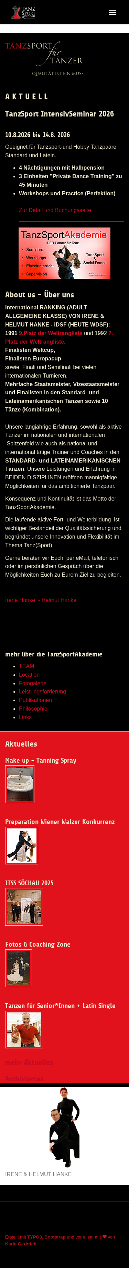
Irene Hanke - (23, 600)
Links (25, 717)
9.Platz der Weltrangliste (51, 333)
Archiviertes (24, 1079)
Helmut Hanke (59, 600)
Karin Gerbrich (20, 1243)
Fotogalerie (32, 683)
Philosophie (33, 709)
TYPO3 (34, 1237)
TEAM (26, 666)
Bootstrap (54, 1237)
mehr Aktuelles (29, 1062)
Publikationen (35, 700)
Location (29, 675)
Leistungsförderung (42, 691)
